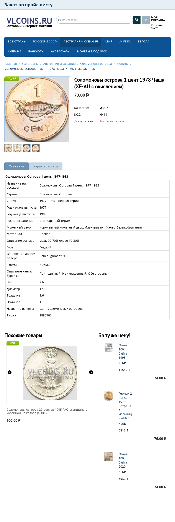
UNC (13, 343)
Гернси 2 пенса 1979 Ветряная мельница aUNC (125, 405)
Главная (11, 64)
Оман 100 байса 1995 (123, 351)
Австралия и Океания (81, 41)
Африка (125, 41)
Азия (108, 41)
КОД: (78, 114)
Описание (16, 166)
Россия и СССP (45, 41)
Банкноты (36, 51)
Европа (143, 41)
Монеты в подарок (92, 51)
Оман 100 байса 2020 (123, 460)
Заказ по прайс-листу (28, 5)
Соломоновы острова (96, 64)
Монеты (122, 64)
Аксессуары (60, 51)
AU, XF (12, 78)
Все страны (17, 41)
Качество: (81, 108)
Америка (14, 51)
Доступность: (84, 121)
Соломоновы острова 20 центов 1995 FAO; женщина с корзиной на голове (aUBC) (47, 411)
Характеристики (46, 166)
